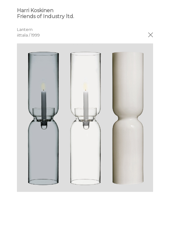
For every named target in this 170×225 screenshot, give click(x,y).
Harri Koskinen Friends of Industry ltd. (45, 13)
